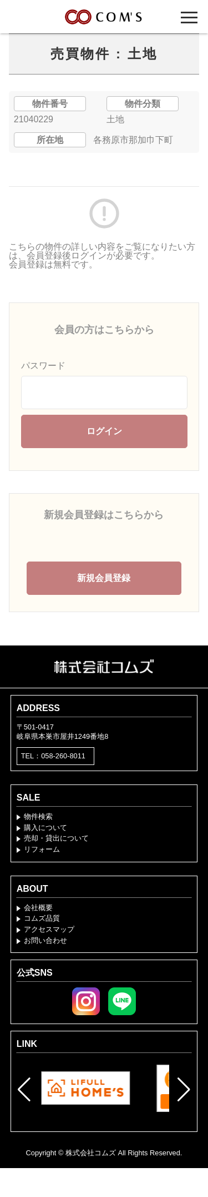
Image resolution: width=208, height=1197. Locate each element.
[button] (24, 1089)
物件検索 (38, 816)
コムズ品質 (42, 918)
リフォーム (42, 849)
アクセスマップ (49, 929)
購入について (45, 827)
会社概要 (38, 907)
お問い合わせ (45, 940)
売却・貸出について (56, 838)
